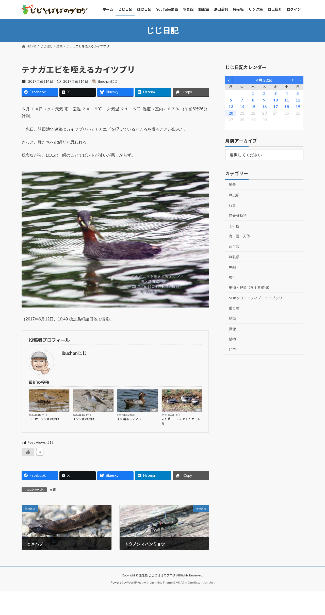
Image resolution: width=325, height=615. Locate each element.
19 (298, 106)
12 (298, 99)
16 (264, 106)
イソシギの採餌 (83, 419)
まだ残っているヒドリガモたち (181, 421)
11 (286, 99)
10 (275, 99)
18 (286, 106)
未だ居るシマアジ (129, 419)
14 (242, 106)
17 (275, 106)
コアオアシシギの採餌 (44, 419)
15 (253, 106)
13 (231, 106)
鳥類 (65, 410)
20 (231, 113)
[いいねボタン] (28, 452)
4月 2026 (264, 80)
